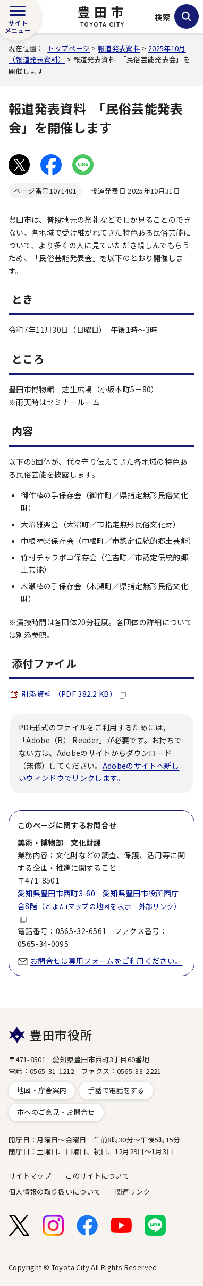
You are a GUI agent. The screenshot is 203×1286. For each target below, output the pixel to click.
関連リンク (133, 1192)
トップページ (68, 48)
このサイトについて (97, 1176)
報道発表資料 (119, 48)
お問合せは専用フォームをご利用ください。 (106, 960)
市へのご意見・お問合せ (56, 1112)
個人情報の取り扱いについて (54, 1192)
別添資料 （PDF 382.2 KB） (73, 693)
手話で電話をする (116, 1090)
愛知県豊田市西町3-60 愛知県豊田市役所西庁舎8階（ (99, 905)
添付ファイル (44, 663)
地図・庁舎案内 (41, 1090)
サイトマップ (30, 1176)
